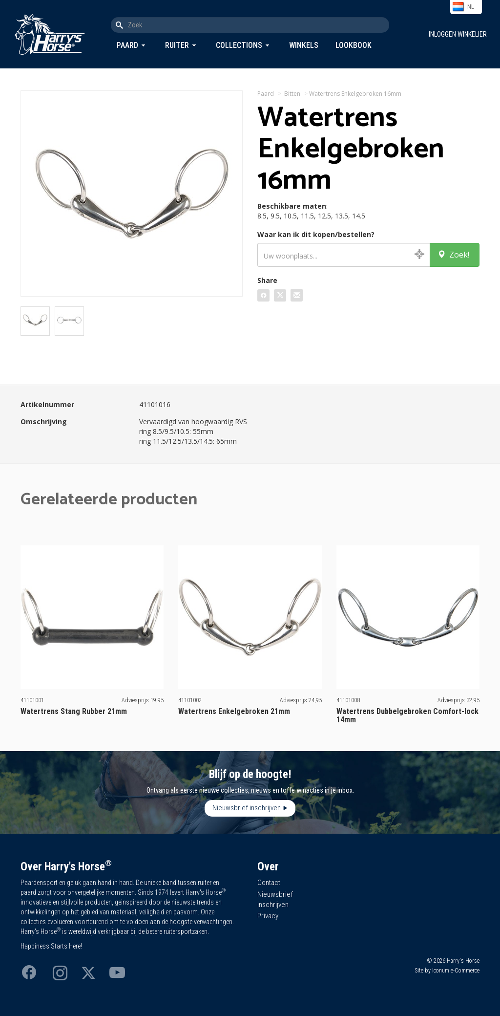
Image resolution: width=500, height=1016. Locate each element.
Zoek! (453, 254)
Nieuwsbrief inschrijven (246, 807)
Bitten (292, 93)
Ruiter (177, 45)
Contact (268, 882)
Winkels (303, 45)
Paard (127, 45)
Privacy (267, 915)
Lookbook (353, 45)
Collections (239, 45)
